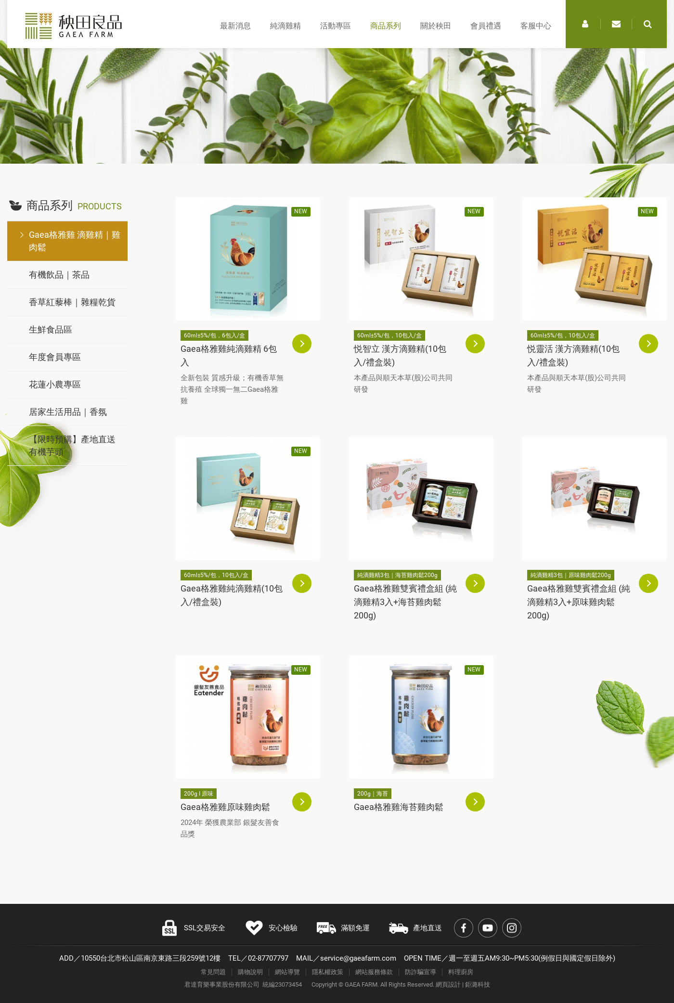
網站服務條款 (374, 972)
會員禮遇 (485, 25)
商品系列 (385, 25)
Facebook (463, 928)
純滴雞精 (285, 25)
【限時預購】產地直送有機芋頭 (72, 445)
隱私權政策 (327, 972)
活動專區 (335, 25)
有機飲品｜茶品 (59, 275)
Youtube (487, 928)
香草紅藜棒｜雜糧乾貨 (72, 302)
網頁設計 (448, 984)
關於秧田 (435, 25)
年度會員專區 (55, 357)
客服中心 (535, 25)
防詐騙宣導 (420, 972)
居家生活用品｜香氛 (68, 412)
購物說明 (250, 972)
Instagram (511, 928)
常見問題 (213, 972)
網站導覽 (287, 972)
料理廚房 (460, 972)
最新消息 (235, 25)
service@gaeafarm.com (358, 958)
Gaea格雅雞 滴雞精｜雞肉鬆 (74, 241)
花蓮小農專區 (55, 384)
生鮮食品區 (50, 329)
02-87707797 (268, 958)
